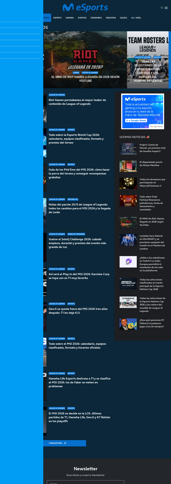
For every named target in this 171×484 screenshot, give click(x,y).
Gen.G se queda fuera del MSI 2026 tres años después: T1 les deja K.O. (78, 311)
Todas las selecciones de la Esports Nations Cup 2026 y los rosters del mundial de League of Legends (148, 71)
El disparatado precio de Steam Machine (151, 163)
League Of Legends (39, 17)
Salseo (123, 17)
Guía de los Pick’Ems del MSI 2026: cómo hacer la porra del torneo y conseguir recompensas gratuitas (79, 173)
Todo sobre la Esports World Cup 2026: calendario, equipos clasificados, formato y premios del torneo (76, 139)
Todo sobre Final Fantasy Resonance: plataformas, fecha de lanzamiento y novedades (151, 203)
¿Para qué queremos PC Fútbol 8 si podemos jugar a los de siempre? (152, 323)
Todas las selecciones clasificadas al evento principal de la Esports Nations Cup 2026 (23, 71)
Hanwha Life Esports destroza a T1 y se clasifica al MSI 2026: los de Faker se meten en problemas (79, 382)
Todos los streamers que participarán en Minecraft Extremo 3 (152, 182)
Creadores (96, 17)
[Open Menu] (166, 7)
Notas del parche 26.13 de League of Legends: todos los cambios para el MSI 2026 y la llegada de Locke (80, 208)
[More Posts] (57, 443)
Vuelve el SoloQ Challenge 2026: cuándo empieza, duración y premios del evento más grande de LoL (77, 244)
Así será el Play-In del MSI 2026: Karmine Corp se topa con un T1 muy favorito (79, 276)
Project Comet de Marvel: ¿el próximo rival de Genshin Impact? (152, 148)
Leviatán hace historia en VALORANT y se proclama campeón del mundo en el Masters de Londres (152, 242)
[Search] (161, 8)
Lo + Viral (136, 17)
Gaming (70, 17)
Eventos (82, 17)
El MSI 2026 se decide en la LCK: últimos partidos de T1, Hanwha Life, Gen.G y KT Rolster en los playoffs (79, 417)
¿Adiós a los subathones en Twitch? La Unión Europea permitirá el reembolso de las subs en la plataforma (152, 264)
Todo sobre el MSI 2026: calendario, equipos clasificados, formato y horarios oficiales (77, 346)
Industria (111, 17)
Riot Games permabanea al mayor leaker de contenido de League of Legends (77, 102)
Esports (57, 17)
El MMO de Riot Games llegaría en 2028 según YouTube (85, 79)
